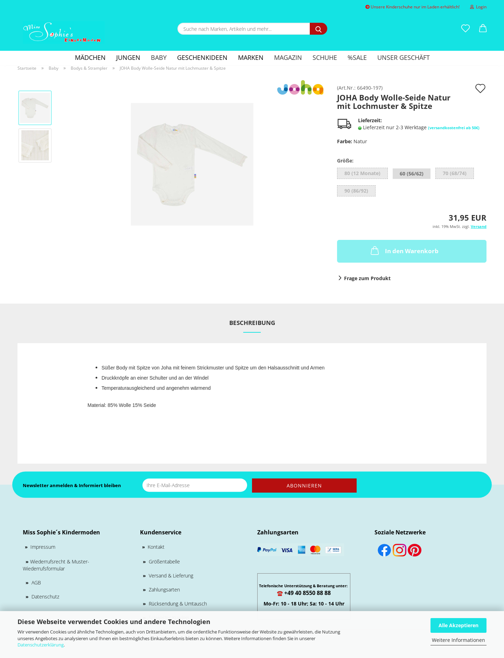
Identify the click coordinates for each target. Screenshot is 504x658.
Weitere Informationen (458, 640)
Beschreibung (252, 323)
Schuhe (325, 57)
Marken (251, 57)
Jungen (128, 57)
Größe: (345, 160)
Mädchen (90, 57)
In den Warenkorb (404, 250)
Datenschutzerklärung (41, 645)
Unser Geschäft (403, 57)
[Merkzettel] (465, 28)
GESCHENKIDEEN (202, 57)
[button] (483, 28)
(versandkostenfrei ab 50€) (453, 127)
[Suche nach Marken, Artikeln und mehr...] (318, 29)
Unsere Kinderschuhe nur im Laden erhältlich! (412, 7)
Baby (159, 57)
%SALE (357, 57)
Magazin (288, 57)
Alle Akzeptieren (458, 625)
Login (478, 7)
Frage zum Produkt (367, 278)
